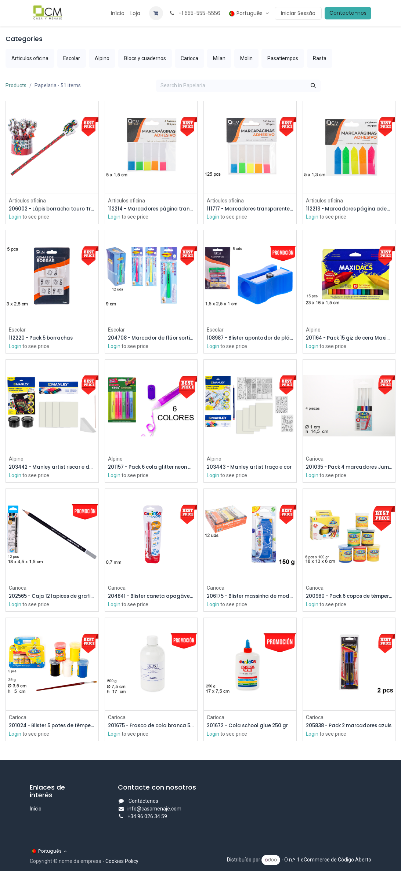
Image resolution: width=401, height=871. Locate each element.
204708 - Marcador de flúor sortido (151, 338)
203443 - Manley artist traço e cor (250, 468)
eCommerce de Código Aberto (336, 860)
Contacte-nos (347, 13)
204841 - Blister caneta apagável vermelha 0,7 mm (151, 597)
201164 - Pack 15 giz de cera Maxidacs (349, 338)
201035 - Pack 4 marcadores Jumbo (349, 468)
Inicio (35, 809)
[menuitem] (117, 13)
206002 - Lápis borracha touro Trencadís (52, 209)
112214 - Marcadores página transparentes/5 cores (151, 209)
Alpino (313, 330)
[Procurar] (313, 86)
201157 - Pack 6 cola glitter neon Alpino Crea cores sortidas (151, 468)
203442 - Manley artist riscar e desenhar (52, 468)
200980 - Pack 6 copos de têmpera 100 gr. (349, 597)
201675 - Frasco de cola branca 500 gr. (151, 727)
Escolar (17, 330)
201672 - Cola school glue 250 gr (250, 727)
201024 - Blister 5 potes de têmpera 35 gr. (52, 727)
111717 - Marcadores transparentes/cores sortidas (250, 209)
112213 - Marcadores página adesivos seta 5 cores (349, 209)
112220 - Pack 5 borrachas (44, 338)
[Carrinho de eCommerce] (156, 13)
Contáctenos (143, 801)
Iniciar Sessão (298, 13)
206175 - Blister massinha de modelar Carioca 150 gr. (250, 597)
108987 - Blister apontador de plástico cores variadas (250, 338)
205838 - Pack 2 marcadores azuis (349, 727)
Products (16, 85)
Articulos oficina (27, 200)
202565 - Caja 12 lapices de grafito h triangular (52, 597)
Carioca (315, 459)
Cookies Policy (121, 861)
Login (15, 217)
